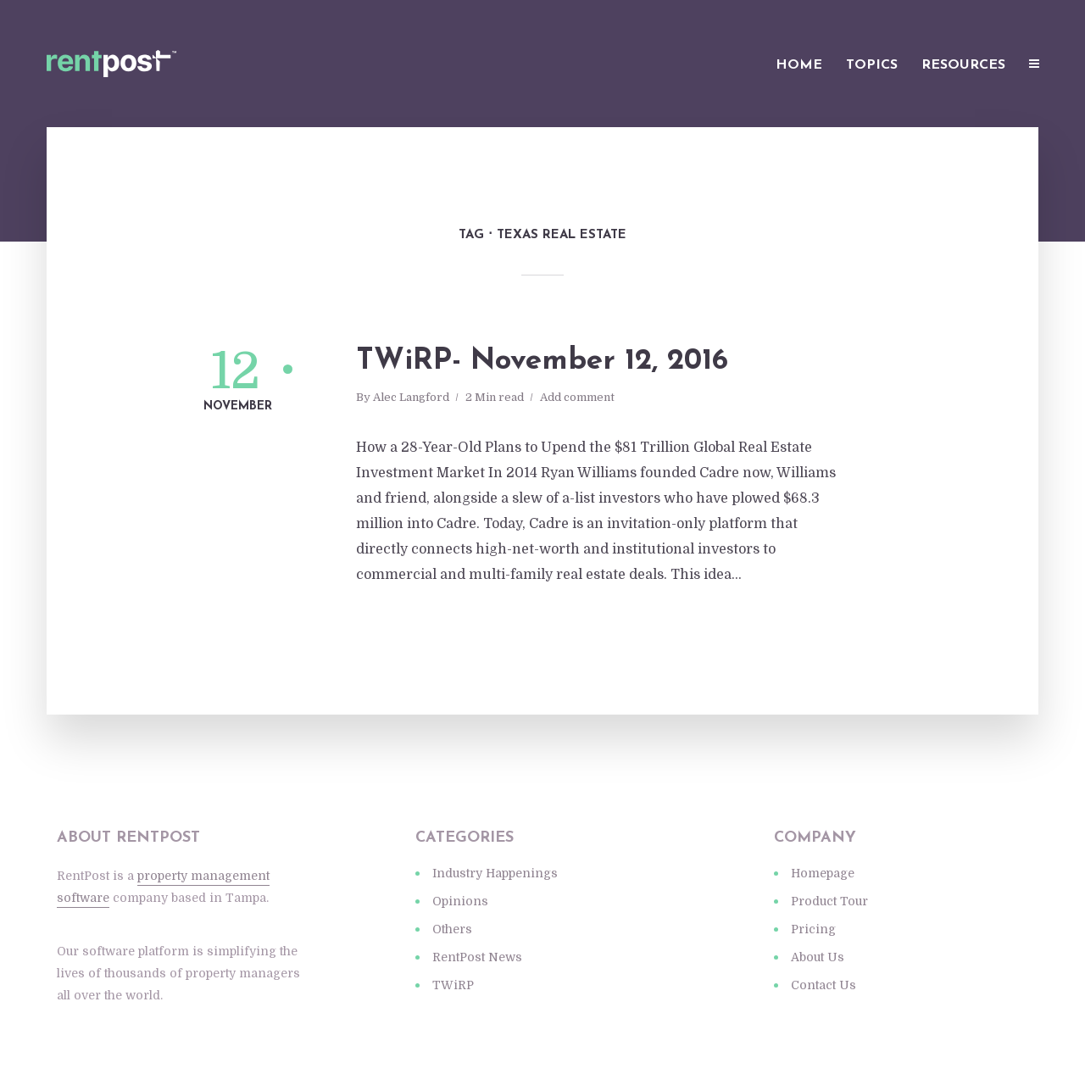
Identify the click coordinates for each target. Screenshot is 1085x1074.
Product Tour (829, 901)
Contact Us (823, 985)
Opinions (460, 901)
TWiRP (453, 985)
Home (799, 65)
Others (452, 929)
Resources (963, 65)
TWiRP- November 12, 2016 (542, 361)
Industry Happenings (495, 873)
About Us (817, 957)
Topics (872, 65)
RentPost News (477, 957)
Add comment (577, 397)
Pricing (813, 929)
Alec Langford (411, 397)
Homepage (822, 873)
